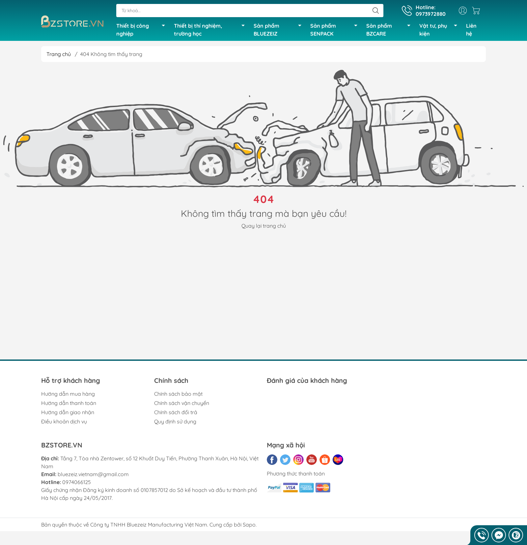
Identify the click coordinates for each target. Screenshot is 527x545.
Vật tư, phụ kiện (440, 30)
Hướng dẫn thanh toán (68, 404)
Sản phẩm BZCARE (390, 30)
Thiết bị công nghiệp (142, 30)
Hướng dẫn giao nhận (67, 414)
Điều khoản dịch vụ (64, 423)
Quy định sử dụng (175, 423)
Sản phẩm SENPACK (335, 30)
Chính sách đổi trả (175, 414)
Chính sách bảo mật (178, 395)
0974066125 (76, 483)
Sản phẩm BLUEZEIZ (279, 30)
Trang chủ (58, 55)
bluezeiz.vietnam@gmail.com (93, 476)
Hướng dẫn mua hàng (68, 395)
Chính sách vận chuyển (181, 404)
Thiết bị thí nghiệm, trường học (211, 30)
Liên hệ (471, 30)
